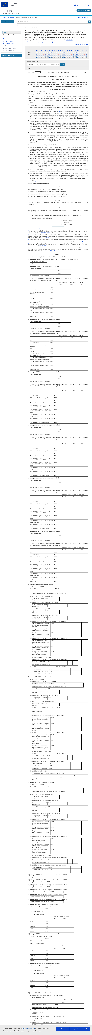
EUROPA (4, 16)
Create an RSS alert (9, 49)
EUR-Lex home (11, 16)
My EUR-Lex (78, 5)
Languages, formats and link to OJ (35, 45)
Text (4, 31)
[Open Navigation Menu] (7, 20)
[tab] (57, 46)
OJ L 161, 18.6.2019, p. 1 (44, 244)
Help (82, 16)
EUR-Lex (6, 11)
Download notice (8, 42)
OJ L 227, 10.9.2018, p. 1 (46, 236)
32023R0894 (69, 38)
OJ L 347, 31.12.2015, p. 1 (46, 231)
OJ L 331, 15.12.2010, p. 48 (49, 249)
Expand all (78, 43)
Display (62, 63)
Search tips (20, 23)
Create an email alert (9, 47)
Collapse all (85, 43)
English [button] (87, 5)
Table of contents (8, 54)
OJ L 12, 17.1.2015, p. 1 (79, 239)
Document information (9, 33)
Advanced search (86, 23)
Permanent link (8, 40)
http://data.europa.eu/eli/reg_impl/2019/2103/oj (40, 40)
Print (87, 16)
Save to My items (8, 44)
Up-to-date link (8, 37)
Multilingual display (31, 60)
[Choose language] (33, 63)
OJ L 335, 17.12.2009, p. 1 (35, 226)
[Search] (89, 20)
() (77, 97)
